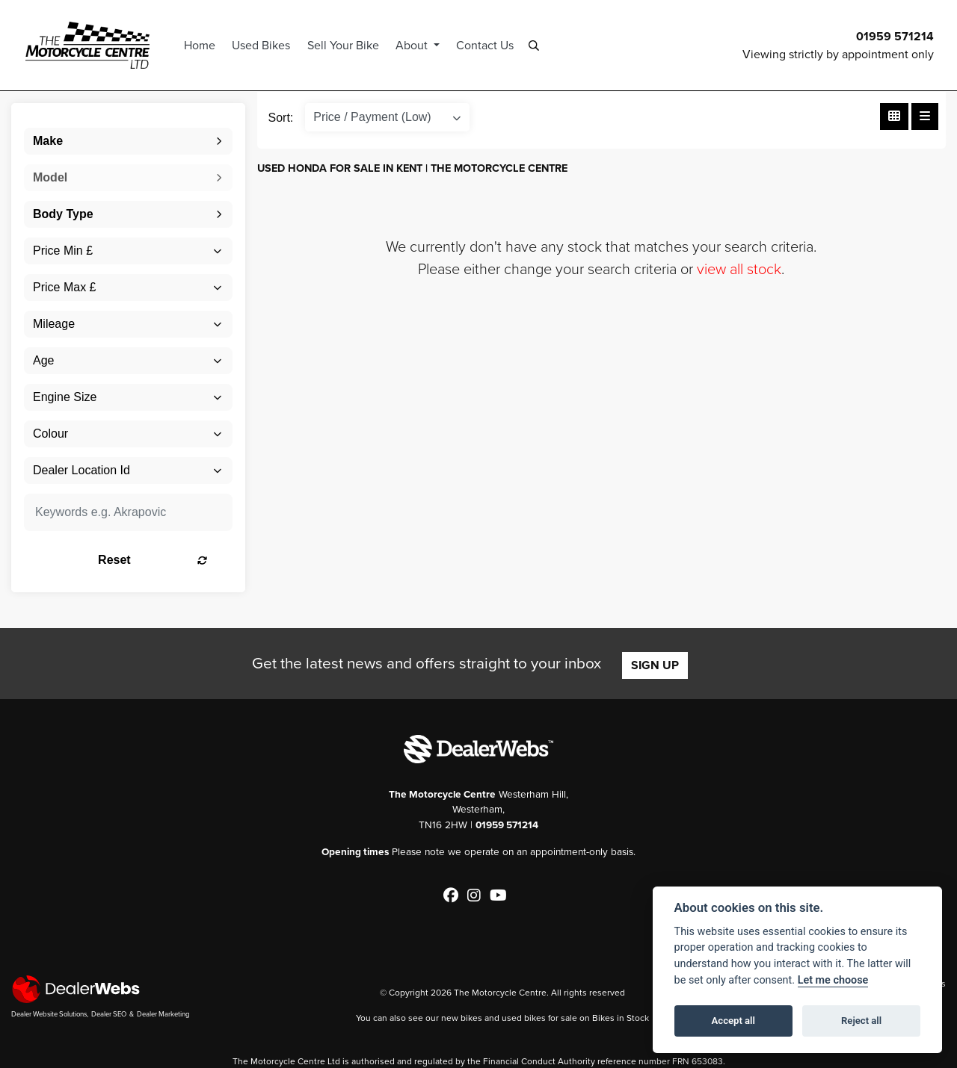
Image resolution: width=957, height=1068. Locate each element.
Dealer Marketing (163, 1014)
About (415, 44)
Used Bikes (263, 44)
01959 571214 (895, 35)
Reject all (861, 1020)
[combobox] (128, 141)
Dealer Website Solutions (49, 1014)
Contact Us (487, 44)
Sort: (281, 117)
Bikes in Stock (620, 1017)
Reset (163, 559)
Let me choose (833, 980)
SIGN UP (655, 665)
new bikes (461, 1017)
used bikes (524, 1017)
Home (202, 44)
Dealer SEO (108, 1014)
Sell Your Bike (345, 44)
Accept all (733, 1020)
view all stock (739, 269)
